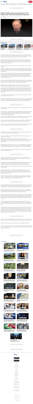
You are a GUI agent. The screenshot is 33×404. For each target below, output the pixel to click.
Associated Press (3, 16)
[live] (30, 2)
